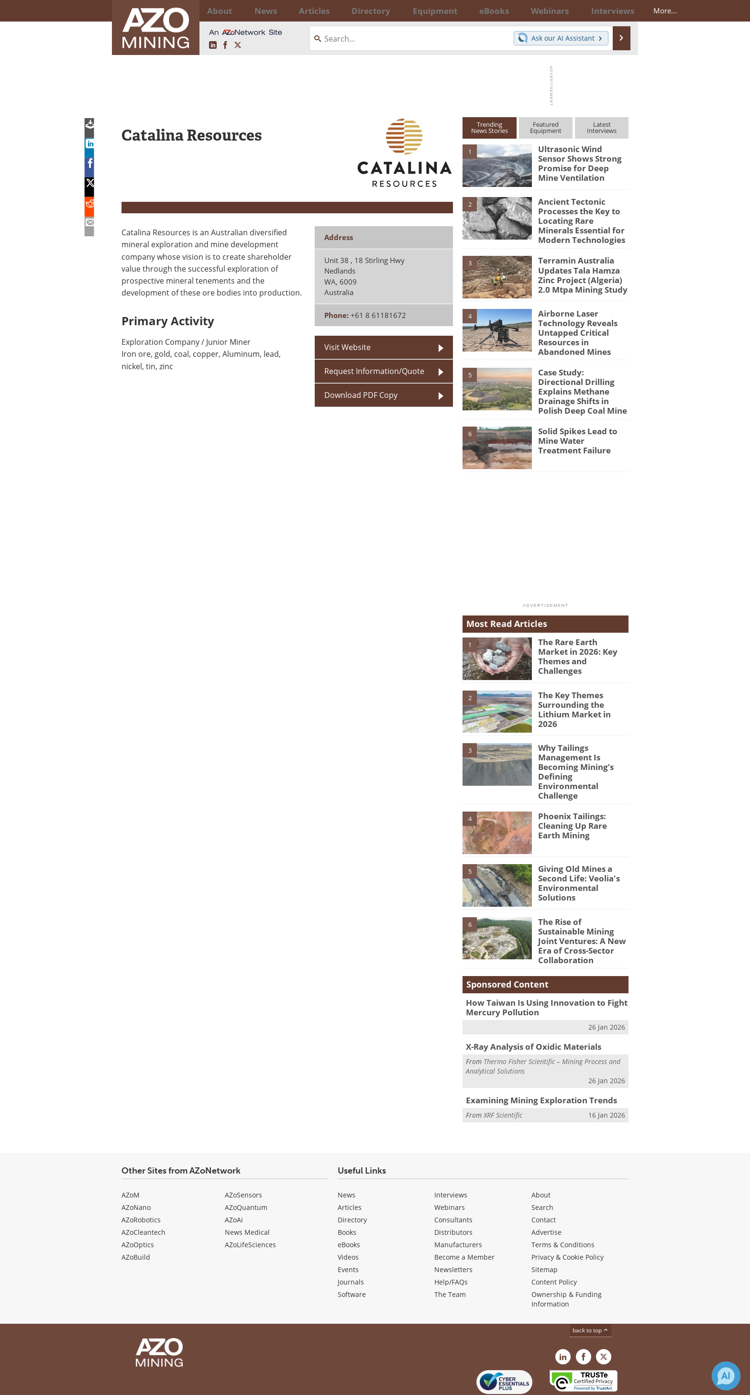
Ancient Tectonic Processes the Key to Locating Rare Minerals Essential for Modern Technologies (579, 219)
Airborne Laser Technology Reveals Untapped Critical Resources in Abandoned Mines (582, 326)
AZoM (130, 1155)
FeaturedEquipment (546, 127)
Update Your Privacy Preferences (194, 1382)
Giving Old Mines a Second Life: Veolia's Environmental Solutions (583, 847)
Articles (350, 1168)
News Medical (247, 1192)
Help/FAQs (451, 1242)
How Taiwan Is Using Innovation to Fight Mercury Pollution (538, 970)
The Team (450, 1255)
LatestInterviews (602, 127)
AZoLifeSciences (250, 1205)
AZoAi (234, 1180)
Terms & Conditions (563, 1205)
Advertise (546, 1192)
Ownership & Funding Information (566, 1260)
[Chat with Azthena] (726, 1376)
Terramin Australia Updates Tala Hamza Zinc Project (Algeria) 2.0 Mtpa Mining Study (582, 268)
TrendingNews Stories (489, 127)
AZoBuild (135, 1217)
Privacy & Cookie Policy (567, 1217)
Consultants (453, 1180)
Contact (543, 1180)
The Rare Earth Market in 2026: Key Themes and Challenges (583, 634)
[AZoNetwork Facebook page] (225, 45)
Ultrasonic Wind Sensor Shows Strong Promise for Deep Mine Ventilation (580, 161)
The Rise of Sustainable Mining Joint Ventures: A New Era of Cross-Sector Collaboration (582, 904)
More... (616, 10)
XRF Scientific (503, 1074)
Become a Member (464, 1217)
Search (542, 1168)
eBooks (349, 1205)
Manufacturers (458, 1205)
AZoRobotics (141, 1180)
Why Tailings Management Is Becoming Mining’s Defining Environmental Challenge (581, 749)
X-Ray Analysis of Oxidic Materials (527, 1008)
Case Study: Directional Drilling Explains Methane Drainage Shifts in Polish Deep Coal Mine (583, 375)
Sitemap (544, 1230)
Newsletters (453, 1230)
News (346, 1155)
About (541, 1155)
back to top (591, 1291)
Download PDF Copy (360, 395)
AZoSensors (243, 1155)
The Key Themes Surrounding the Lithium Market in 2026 (583, 687)
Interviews (450, 1155)
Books (347, 1192)
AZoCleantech (143, 1192)
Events (348, 1230)
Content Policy (554, 1242)
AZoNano (136, 1168)
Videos (348, 1217)
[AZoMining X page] (238, 45)
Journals (351, 1242)
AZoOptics (137, 1205)
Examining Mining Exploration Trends (533, 1060)
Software (352, 1255)
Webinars (449, 1168)
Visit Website (347, 347)
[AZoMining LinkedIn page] (213, 45)
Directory (348, 10)
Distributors (453, 1192)
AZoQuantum (246, 1168)
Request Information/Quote (374, 371)
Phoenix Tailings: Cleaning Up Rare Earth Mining (580, 794)
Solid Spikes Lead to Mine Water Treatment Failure (580, 423)
